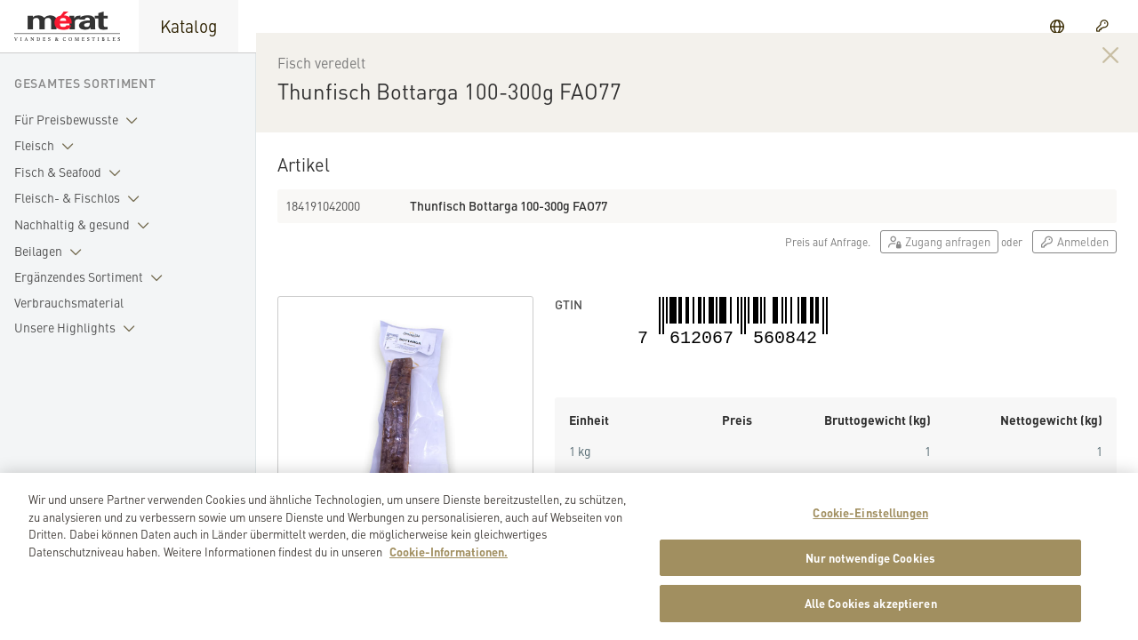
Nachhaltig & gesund (85, 225)
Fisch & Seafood (71, 172)
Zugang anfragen (939, 261)
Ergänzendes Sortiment (92, 277)
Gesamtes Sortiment (85, 83)
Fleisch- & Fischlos (80, 198)
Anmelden (1074, 261)
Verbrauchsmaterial (69, 302)
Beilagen (51, 251)
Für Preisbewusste (79, 120)
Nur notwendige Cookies (870, 564)
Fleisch (47, 146)
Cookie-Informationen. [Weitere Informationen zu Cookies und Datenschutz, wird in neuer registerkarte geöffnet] (448, 557)
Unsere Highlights (78, 328)
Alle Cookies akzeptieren (871, 610)
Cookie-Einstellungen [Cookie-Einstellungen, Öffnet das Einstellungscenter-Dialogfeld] (870, 518)
